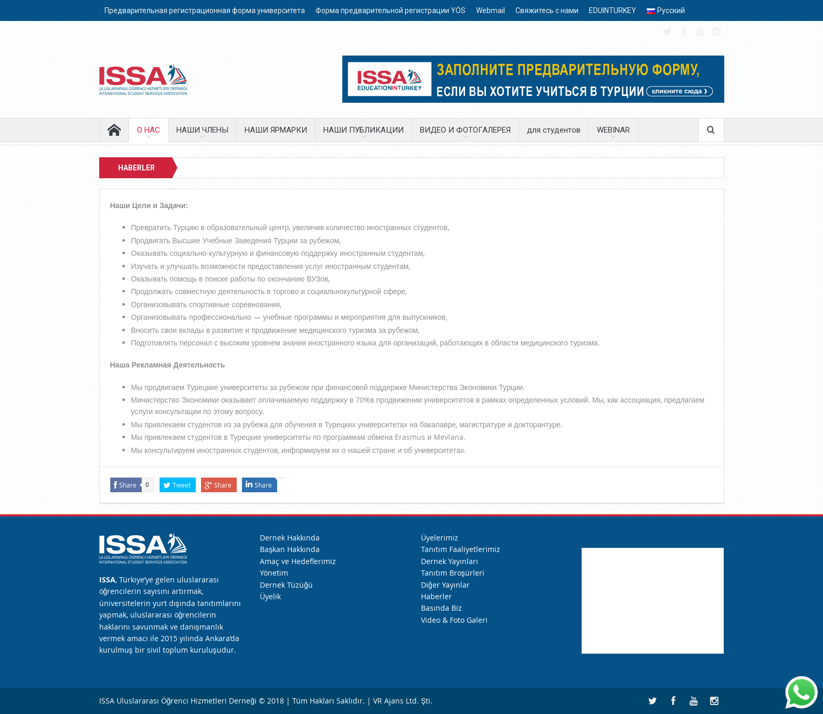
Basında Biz (441, 608)
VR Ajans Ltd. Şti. (402, 701)
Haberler (436, 596)
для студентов (554, 130)
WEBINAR (613, 130)
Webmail (490, 10)
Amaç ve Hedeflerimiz (298, 561)
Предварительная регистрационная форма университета (204, 10)
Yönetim (274, 573)
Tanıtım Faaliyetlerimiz (460, 549)
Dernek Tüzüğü (286, 585)
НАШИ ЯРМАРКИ (276, 130)
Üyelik (270, 596)
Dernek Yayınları (449, 561)
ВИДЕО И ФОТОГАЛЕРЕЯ (465, 130)
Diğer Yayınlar (445, 585)
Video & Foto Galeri (454, 620)
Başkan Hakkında (290, 549)
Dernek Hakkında (290, 538)
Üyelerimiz (439, 538)
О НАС (148, 130)
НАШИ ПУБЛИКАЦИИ (363, 130)
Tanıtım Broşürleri (452, 573)
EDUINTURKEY (612, 10)
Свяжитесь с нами (546, 10)
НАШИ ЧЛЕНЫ (202, 130)
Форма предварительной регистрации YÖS (390, 10)
